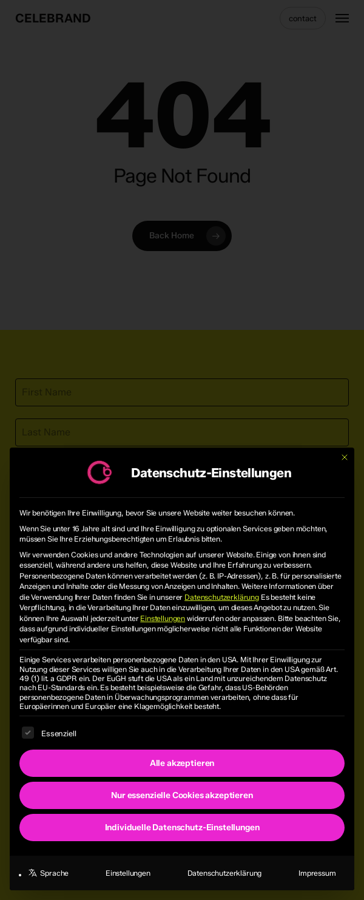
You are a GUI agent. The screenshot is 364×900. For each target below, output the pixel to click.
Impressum (317, 873)
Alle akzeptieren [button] (182, 763)
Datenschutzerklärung (221, 597)
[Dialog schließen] (344, 457)
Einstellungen (128, 873)
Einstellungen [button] (162, 618)
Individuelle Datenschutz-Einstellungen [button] (182, 827)
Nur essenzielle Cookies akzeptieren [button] (181, 795)
